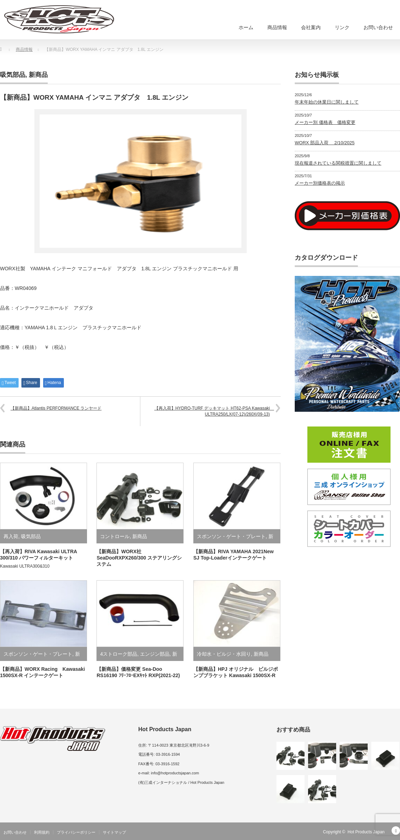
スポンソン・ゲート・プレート (231, 536)
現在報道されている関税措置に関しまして (338, 163)
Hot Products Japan (366, 831)
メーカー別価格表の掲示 (320, 183)
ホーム (246, 27)
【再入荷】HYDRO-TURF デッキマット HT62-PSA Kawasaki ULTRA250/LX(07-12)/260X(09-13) (214, 411)
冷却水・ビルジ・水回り (224, 654)
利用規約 (41, 832)
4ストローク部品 (118, 654)
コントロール (114, 536)
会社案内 (311, 27)
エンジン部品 (154, 654)
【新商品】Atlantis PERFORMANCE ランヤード (56, 408)
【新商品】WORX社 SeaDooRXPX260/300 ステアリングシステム (139, 558)
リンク (342, 27)
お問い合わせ (378, 27)
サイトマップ (114, 832)
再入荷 (11, 536)
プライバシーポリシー (76, 832)
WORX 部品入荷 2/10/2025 (325, 142)
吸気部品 (12, 74)
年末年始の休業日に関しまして (327, 102)
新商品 (38, 74)
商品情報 (277, 27)
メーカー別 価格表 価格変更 (325, 122)
